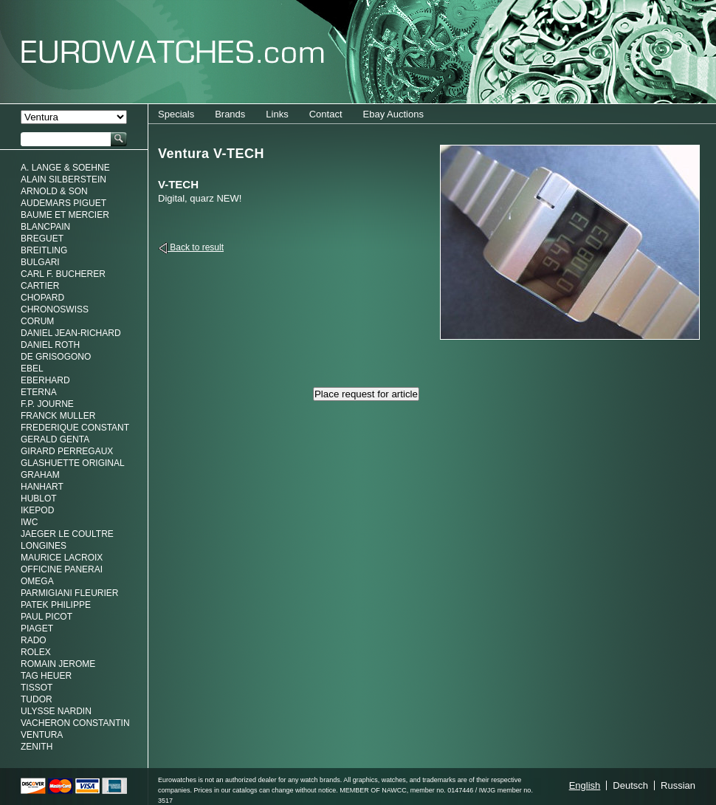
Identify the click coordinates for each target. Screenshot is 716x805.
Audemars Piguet (63, 203)
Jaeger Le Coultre (67, 534)
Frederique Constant (75, 427)
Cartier (40, 286)
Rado (34, 640)
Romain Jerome (58, 664)
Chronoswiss (55, 309)
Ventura (42, 735)
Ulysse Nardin (56, 711)
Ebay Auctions (393, 114)
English (585, 785)
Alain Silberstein (63, 179)
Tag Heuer (46, 676)
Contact (325, 114)
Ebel (32, 368)
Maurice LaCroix (62, 557)
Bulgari (40, 262)
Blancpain (45, 227)
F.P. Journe (47, 404)
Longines (43, 546)
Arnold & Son (54, 191)
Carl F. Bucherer (63, 274)
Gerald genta (55, 439)
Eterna (39, 392)
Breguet (42, 238)
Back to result (196, 247)
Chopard (42, 297)
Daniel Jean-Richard (71, 333)
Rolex (36, 652)
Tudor (36, 699)
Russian (678, 785)
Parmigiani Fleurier (69, 593)
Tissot (36, 687)
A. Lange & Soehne (65, 167)
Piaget (37, 628)
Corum (37, 321)
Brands (230, 114)
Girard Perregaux (67, 451)
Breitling (44, 250)
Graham (40, 475)
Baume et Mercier (65, 215)
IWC (29, 522)
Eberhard (45, 380)
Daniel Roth (50, 345)
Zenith (36, 746)
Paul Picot (46, 617)
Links (277, 114)
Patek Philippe (56, 605)
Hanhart (42, 487)
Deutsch (630, 785)
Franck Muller (58, 416)
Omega (37, 581)
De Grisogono (56, 357)
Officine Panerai (62, 569)
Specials (176, 114)
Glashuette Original (73, 463)
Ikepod (37, 510)
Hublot (39, 498)
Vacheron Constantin (75, 723)
